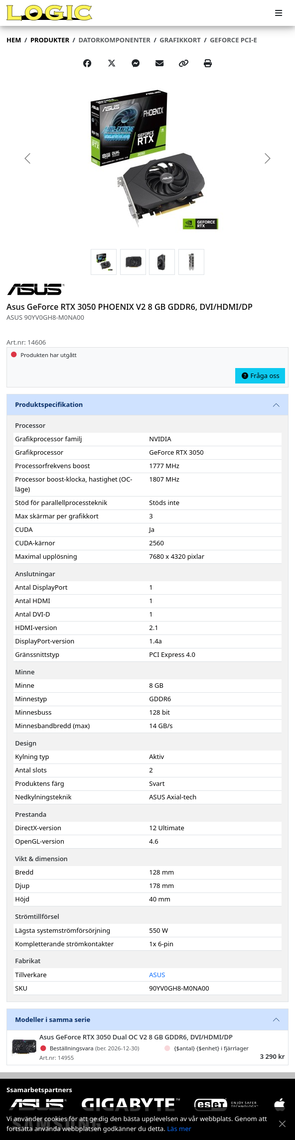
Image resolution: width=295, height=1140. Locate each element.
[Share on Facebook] (87, 63)
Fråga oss (260, 375)
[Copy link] (183, 63)
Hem (13, 39)
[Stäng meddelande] (282, 1124)
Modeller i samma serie (52, 1019)
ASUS (157, 974)
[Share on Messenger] (135, 63)
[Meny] (279, 13)
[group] (147, 158)
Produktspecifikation (49, 404)
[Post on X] (111, 63)
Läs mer (179, 1128)
